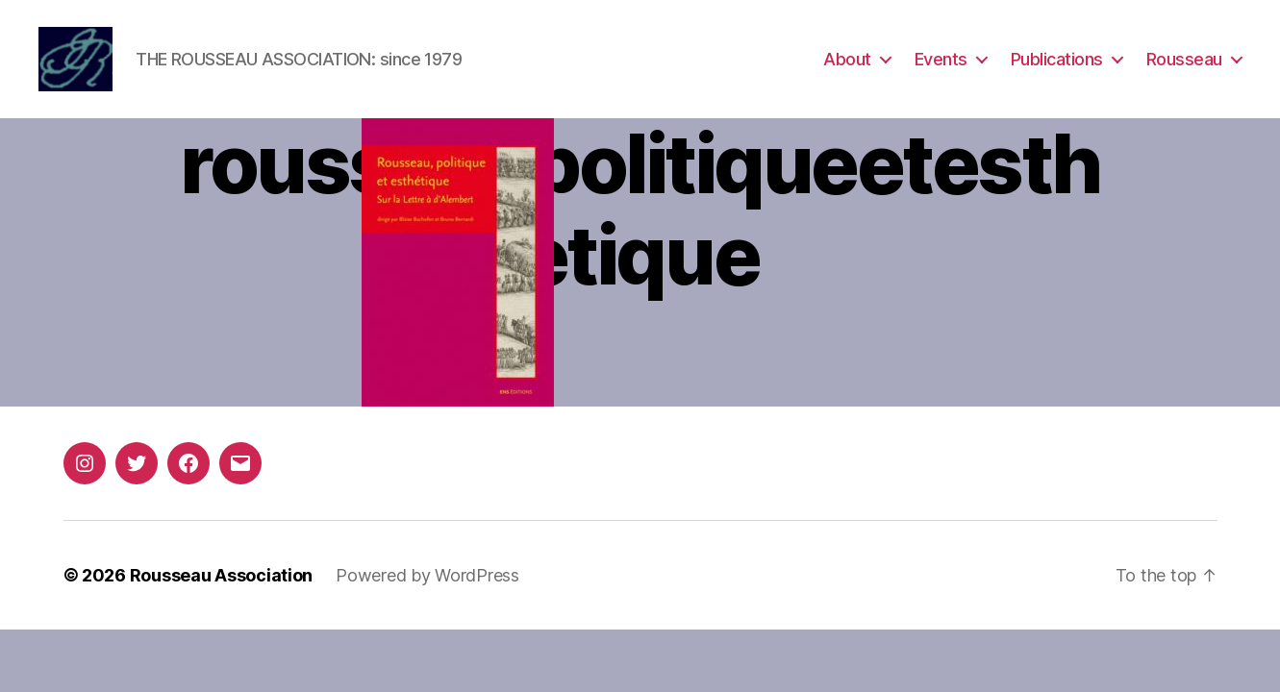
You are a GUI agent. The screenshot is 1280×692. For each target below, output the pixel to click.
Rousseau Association (222, 577)
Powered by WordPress (427, 577)
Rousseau (1184, 60)
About (847, 60)
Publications (1057, 60)
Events (941, 60)
